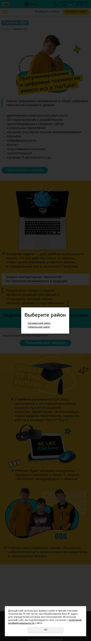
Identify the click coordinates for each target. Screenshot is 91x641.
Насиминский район (39, 323)
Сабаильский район (39, 327)
